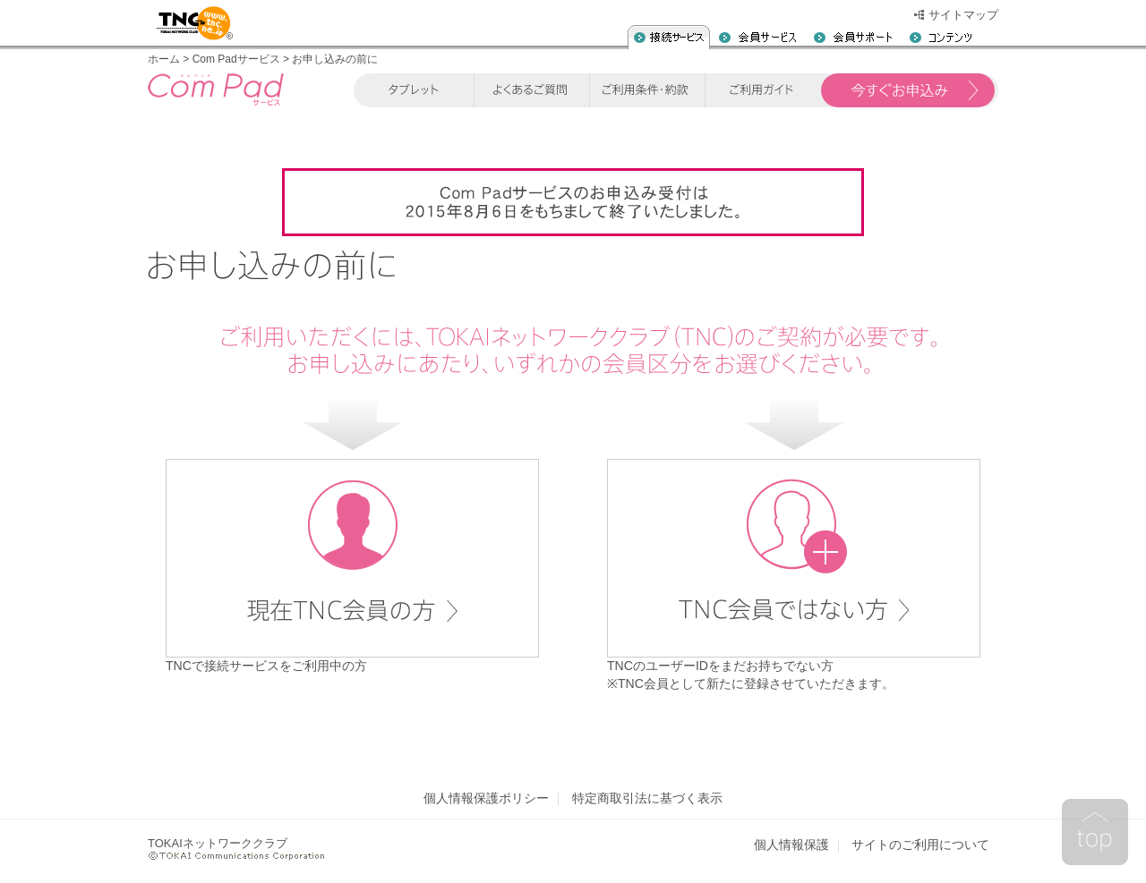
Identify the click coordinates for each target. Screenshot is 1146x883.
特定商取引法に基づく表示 (647, 798)
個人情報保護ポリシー (486, 798)
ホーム (164, 59)
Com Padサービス (236, 59)
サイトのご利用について (920, 845)
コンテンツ (940, 37)
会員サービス (757, 37)
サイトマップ (963, 15)
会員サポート (853, 37)
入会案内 (669, 37)
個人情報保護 (791, 845)
